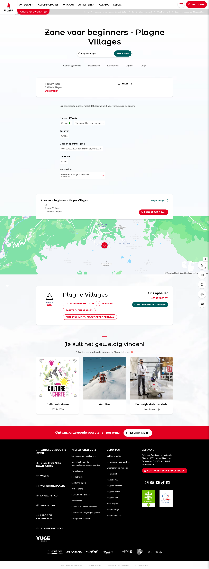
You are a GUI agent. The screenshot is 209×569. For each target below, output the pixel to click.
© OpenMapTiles (171, 273)
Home (88, 12)
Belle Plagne (112, 503)
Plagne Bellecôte (114, 485)
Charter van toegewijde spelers (86, 512)
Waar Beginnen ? (165, 12)
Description (94, 65)
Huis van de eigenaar (81, 494)
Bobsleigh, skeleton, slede (151, 404)
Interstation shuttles (80, 303)
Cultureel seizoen (58, 404)
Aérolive (104, 404)
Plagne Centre (113, 491)
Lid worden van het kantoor (84, 456)
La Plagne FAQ (46, 495)
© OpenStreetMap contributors (190, 273)
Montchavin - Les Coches (118, 462)
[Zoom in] (205, 259)
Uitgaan (68, 4)
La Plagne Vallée (114, 456)
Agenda (104, 4)
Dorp (143, 65)
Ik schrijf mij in (138, 432)
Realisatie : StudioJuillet (118, 565)
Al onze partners (49, 528)
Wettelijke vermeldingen (72, 565)
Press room (77, 500)
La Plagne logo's (79, 482)
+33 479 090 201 (159, 298)
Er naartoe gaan (154, 212)
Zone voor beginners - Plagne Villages (190, 12)
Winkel (42, 476)
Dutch (181, 4)
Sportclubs (45, 505)
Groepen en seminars (81, 518)
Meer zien (123, 53)
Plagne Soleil (112, 497)
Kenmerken (113, 65)
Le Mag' (117, 4)
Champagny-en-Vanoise (117, 468)
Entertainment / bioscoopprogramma (90, 317)
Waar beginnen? (147, 12)
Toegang (107, 303)
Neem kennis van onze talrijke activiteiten (112, 12)
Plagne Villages (159, 200)
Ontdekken (26, 4)
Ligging (129, 65)
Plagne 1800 (112, 479)
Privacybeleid (95, 565)
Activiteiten (86, 4)
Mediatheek (77, 477)
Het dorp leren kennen (151, 304)
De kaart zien (51, 90)
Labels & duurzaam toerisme (84, 506)
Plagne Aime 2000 (115, 515)
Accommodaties (48, 4)
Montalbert (112, 473)
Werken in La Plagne (50, 485)
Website (125, 83)
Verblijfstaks (77, 471)
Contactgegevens (72, 65)
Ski (134, 12)
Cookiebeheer (141, 565)
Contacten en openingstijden (165, 470)
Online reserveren (33, 11)
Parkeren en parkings (79, 310)
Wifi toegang (77, 488)
